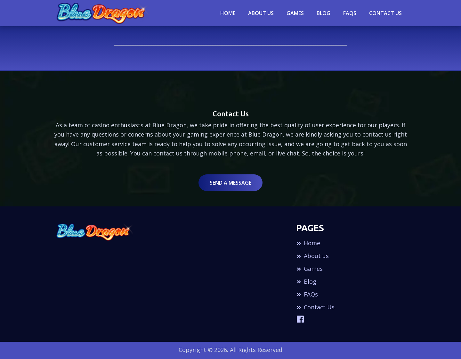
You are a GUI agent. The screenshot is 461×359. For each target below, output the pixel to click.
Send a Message (230, 182)
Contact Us (385, 13)
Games (295, 13)
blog (323, 13)
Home (227, 13)
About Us (261, 13)
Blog (306, 281)
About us (312, 256)
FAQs (307, 294)
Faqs (349, 13)
